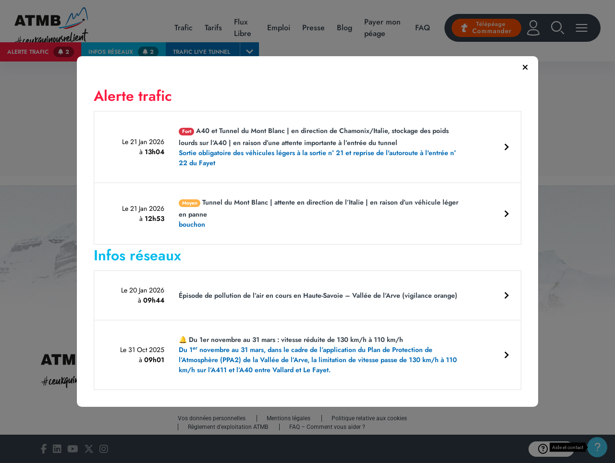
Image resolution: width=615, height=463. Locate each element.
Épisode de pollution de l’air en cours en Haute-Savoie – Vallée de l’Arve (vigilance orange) (318, 295)
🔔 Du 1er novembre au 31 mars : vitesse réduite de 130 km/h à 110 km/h (321, 355)
